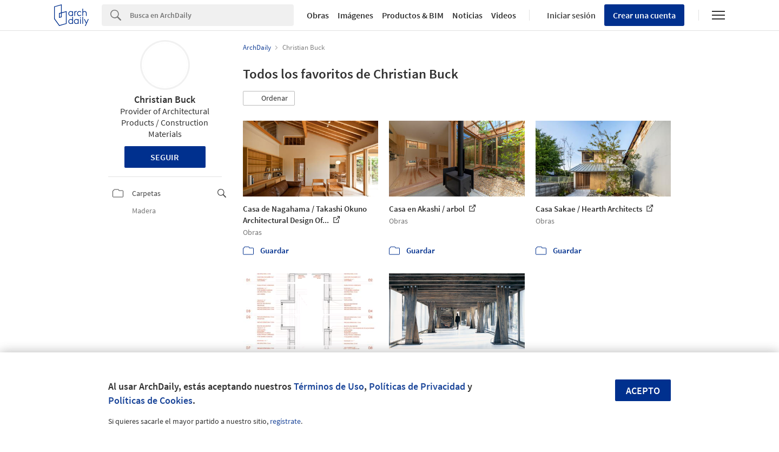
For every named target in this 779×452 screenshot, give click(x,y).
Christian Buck (164, 99)
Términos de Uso (329, 386)
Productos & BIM (413, 15)
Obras (318, 15)
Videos (503, 15)
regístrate (285, 421)
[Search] (212, 15)
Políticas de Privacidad (417, 386)
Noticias (467, 15)
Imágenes (355, 15)
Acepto (643, 390)
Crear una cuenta (644, 15)
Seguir (164, 157)
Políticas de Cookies (150, 400)
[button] (269, 98)
